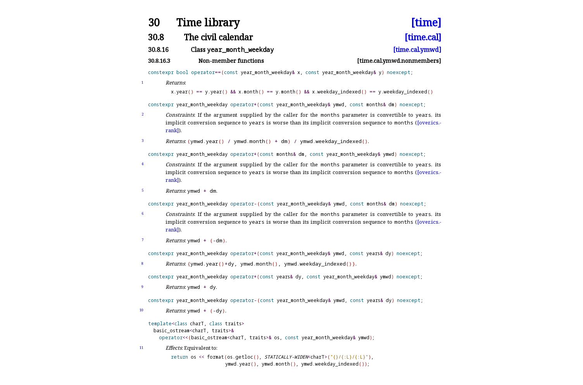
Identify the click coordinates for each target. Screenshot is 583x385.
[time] (426, 22)
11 (141, 347)
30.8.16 (158, 50)
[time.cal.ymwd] (417, 50)
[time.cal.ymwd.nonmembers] (399, 61)
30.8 (156, 37)
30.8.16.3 (159, 61)
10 (141, 309)
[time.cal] (423, 37)
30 (154, 22)
